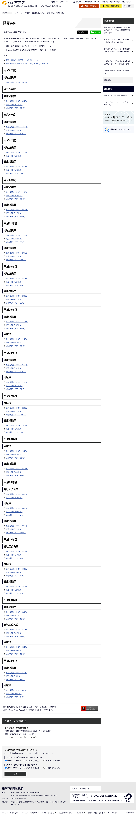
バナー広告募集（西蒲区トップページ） (116, 72)
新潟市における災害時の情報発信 (115, 95)
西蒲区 (27, 13)
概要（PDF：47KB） (14, 616)
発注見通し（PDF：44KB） (17, 494)
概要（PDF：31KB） (14, 368)
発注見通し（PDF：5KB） (16, 690)
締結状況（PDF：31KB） (16, 432)
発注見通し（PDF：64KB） (17, 101)
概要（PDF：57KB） (14, 325)
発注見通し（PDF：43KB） (17, 612)
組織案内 (78, 2)
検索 (129, 6)
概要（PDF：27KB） (14, 213)
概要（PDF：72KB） (14, 170)
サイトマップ (112, 813)
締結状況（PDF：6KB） (15, 680)
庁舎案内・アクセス (92, 2)
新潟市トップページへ (61, 2)
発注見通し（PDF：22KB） (17, 152)
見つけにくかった (53, 768)
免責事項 (80, 813)
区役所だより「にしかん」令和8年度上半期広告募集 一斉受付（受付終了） (117, 51)
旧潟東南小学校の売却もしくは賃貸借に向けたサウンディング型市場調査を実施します (117, 30)
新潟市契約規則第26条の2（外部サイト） (22, 60)
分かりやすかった (14, 760)
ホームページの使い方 (29, 813)
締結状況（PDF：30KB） (16, 372)
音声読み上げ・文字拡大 (112, 2)
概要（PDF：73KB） (14, 105)
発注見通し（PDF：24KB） (17, 451)
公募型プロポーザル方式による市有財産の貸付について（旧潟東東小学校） (117, 62)
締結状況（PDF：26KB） (16, 217)
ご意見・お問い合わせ (95, 813)
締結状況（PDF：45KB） (16, 636)
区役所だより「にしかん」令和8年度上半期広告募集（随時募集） (117, 41)
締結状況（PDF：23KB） (16, 199)
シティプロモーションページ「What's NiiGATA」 (117, 103)
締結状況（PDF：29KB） (16, 458)
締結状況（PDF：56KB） (16, 329)
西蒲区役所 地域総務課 (15, 728)
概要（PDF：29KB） (14, 455)
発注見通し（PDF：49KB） (17, 82)
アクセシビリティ (48, 813)
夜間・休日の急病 (112, 6)
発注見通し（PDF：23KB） (17, 210)
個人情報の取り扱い (65, 813)
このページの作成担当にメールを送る (23, 737)
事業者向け (51, 13)
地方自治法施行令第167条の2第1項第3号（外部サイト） (28, 63)
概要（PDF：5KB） (13, 676)
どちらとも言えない (33, 760)
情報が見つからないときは (120, 129)
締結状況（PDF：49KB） (16, 515)
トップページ (17, 13)
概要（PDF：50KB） (14, 512)
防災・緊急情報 (90, 6)
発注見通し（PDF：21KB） (17, 339)
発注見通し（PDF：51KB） (17, 322)
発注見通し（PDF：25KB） (17, 279)
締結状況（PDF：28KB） (16, 475)
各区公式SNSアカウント (80, 789)
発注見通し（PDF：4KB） (16, 673)
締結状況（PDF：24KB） (16, 389)
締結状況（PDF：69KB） (16, 108)
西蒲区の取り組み (38, 13)
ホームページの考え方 (10, 813)
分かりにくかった (53, 760)
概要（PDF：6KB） (13, 694)
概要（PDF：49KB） (14, 498)
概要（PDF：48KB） (14, 555)
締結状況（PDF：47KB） (16, 558)
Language (128, 2)
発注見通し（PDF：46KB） (17, 508)
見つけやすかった (14, 768)
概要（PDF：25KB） (14, 343)
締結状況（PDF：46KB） (16, 619)
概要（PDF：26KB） (14, 156)
